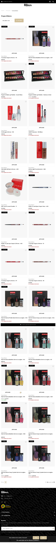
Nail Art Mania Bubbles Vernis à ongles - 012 (13, 359)
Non (43, 537)
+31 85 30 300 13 (6, 498)
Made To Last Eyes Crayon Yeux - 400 (38, 206)
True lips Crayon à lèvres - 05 (36, 280)
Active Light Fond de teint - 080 (37, 169)
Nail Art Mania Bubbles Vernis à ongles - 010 (13, 396)
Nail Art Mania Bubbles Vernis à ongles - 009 (41, 396)
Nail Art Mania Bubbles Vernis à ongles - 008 (13, 433)
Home (2, 10)
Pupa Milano (15, 10)
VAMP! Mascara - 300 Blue (36, 132)
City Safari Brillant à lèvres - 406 (9, 169)
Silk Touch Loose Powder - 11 (9, 206)
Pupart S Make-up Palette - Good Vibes (11, 94)
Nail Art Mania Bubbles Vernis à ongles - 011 (40, 359)
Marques (8, 10)
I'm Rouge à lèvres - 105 (7, 132)
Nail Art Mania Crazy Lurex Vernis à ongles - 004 (41, 317)
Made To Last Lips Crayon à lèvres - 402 (11, 243)
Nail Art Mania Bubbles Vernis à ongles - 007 (41, 57)
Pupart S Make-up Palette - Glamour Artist (40, 94)
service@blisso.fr (6, 496)
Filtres (19, 20)
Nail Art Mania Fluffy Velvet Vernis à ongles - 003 (14, 317)
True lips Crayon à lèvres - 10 (36, 243)
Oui (36, 537)
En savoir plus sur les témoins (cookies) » (28, 540)
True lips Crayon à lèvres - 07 (9, 280)
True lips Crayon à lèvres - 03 (9, 57)
